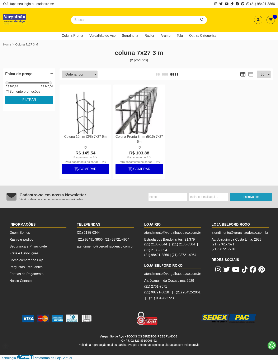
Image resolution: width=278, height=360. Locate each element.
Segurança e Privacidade (28, 246)
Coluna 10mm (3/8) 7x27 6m (85, 136)
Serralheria (130, 35)
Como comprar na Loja (27, 260)
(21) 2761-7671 (155, 286)
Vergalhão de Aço (102, 35)
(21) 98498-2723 (161, 298)
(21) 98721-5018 (156, 292)
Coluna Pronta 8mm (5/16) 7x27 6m (139, 139)
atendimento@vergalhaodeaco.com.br (105, 246)
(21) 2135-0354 (155, 250)
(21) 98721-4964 (117, 239)
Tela (180, 35)
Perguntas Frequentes (26, 267)
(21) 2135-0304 (183, 244)
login (28, 4)
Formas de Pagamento (27, 274)
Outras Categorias (202, 35)
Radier (149, 35)
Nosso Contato (21, 281)
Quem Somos (20, 232)
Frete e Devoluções (24, 253)
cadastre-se (45, 4)
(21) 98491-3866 (260, 4)
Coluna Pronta (72, 35)
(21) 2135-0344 (88, 232)
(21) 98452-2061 (188, 292)
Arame (165, 35)
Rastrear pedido (21, 239)
